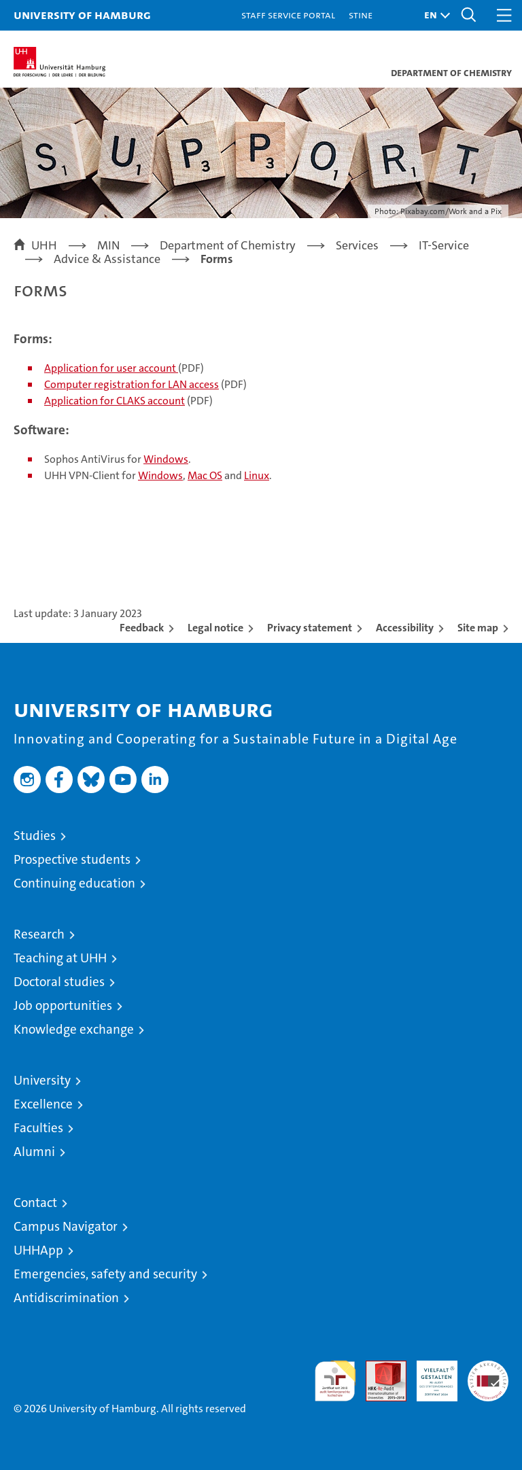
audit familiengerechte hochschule (335, 1381)
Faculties (38, 1127)
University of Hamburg (82, 14)
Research (39, 934)
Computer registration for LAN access (131, 384)
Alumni (34, 1151)
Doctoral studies (59, 981)
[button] (434, 15)
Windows (165, 459)
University (42, 1080)
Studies (35, 835)
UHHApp (38, 1250)
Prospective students (72, 859)
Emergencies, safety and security (105, 1273)
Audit (379, 1368)
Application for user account (111, 368)
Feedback (142, 627)
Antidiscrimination (66, 1297)
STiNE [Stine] (360, 14)
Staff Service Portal (288, 14)
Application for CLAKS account (114, 400)
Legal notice (215, 627)
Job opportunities (63, 1005)
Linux (256, 475)
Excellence (43, 1104)
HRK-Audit (429, 1375)
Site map (477, 627)
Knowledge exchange (74, 1029)
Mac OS (205, 475)
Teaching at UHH (60, 957)
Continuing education (74, 883)
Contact (35, 1202)
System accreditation (488, 1375)
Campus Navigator (66, 1226)
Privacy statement (309, 627)
